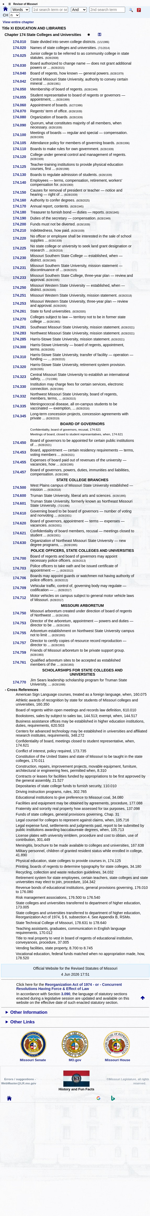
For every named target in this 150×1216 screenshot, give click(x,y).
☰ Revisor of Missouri (22, 4)
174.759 (21, 652)
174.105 (21, 143)
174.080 (21, 117)
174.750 (21, 613)
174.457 (21, 472)
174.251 (21, 295)
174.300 (21, 347)
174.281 (21, 327)
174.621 (21, 533)
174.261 (21, 311)
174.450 (21, 443)
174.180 (21, 212)
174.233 (21, 278)
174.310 (21, 357)
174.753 (21, 623)
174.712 (21, 598)
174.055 (21, 97)
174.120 (21, 157)
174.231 (21, 268)
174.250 (21, 287)
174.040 (21, 73)
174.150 (21, 192)
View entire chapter (18, 22)
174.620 (21, 523)
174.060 (21, 105)
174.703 (21, 568)
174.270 (21, 319)
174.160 (21, 200)
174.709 (21, 588)
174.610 (21, 513)
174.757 (21, 643)
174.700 (21, 558)
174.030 (21, 65)
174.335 (21, 406)
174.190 (21, 218)
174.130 (21, 175)
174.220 (21, 238)
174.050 (21, 89)
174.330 (21, 386)
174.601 (21, 503)
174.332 (21, 396)
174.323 (21, 377)
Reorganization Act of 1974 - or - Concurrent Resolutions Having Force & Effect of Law (69, 986)
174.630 (21, 543)
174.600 (21, 495)
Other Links (22, 1021)
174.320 (21, 367)
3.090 (65, 994)
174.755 (21, 633)
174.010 (21, 42)
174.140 (21, 182)
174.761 (21, 662)
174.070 (21, 111)
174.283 (21, 333)
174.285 (21, 339)
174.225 (21, 248)
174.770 (21, 682)
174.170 (21, 206)
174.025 (21, 55)
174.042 (21, 81)
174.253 (21, 303)
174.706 (21, 578)
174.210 (21, 230)
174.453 (21, 452)
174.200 (21, 224)
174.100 (21, 135)
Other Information (28, 1012)
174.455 (21, 462)
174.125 (21, 166)
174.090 (21, 125)
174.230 (21, 258)
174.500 (21, 487)
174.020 (21, 48)
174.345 (21, 416)
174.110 (21, 149)
